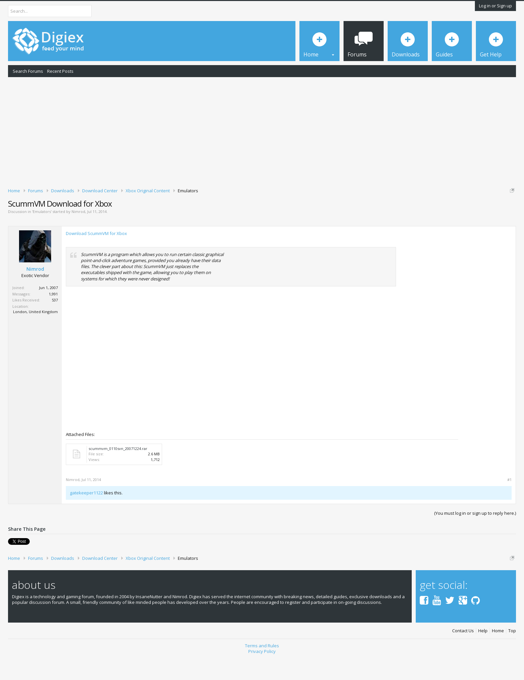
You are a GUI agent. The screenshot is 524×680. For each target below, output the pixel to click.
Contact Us (463, 654)
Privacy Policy (262, 674)
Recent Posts (60, 71)
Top (512, 654)
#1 (509, 502)
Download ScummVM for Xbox (96, 257)
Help (483, 654)
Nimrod (78, 234)
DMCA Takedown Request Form (191, 211)
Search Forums (28, 71)
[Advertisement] (262, 131)
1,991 (53, 316)
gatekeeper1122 (86, 516)
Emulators (42, 234)
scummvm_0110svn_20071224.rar (118, 471)
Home (498, 654)
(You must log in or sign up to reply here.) (475, 536)
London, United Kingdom (35, 334)
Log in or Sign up (495, 6)
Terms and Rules (262, 669)
